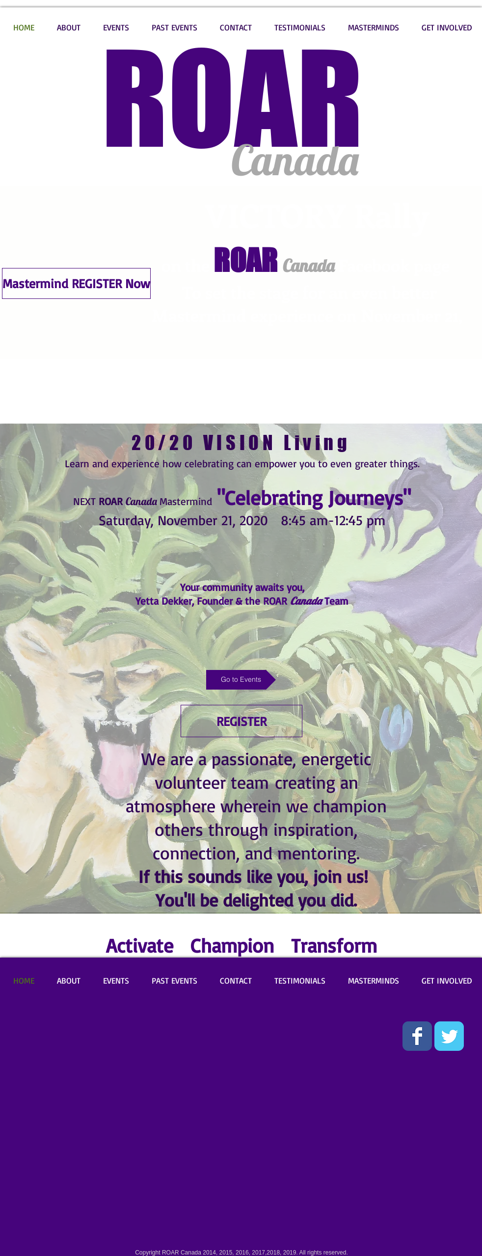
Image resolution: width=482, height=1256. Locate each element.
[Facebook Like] (28, 1029)
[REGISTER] (241, 721)
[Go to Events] (241, 680)
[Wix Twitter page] (449, 1036)
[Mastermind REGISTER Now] (76, 283)
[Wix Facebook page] (417, 1036)
